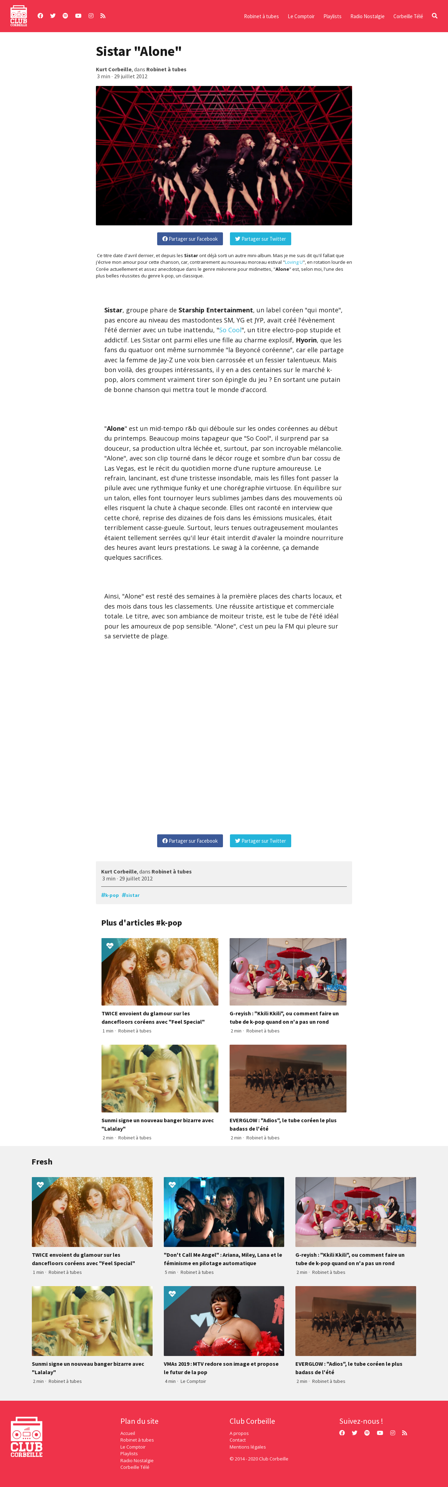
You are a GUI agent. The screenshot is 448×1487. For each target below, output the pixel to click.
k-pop (112, 895)
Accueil (127, 1433)
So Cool (230, 330)
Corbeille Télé (408, 16)
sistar (133, 895)
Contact (238, 1440)
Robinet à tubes (261, 16)
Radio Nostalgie (367, 16)
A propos (239, 1433)
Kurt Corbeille (114, 69)
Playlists (332, 16)
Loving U (294, 262)
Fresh (41, 1161)
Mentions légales (248, 1447)
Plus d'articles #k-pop (141, 922)
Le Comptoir (301, 16)
